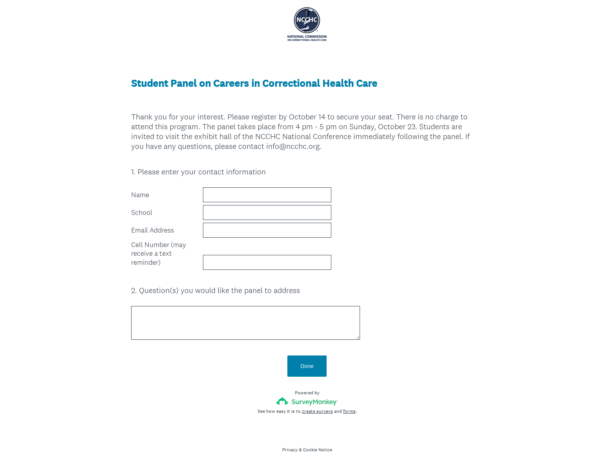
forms (349, 411)
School (141, 212)
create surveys (317, 411)
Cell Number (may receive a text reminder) (158, 253)
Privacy (290, 450)
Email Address (152, 230)
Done (307, 366)
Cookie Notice (317, 450)
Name (140, 195)
